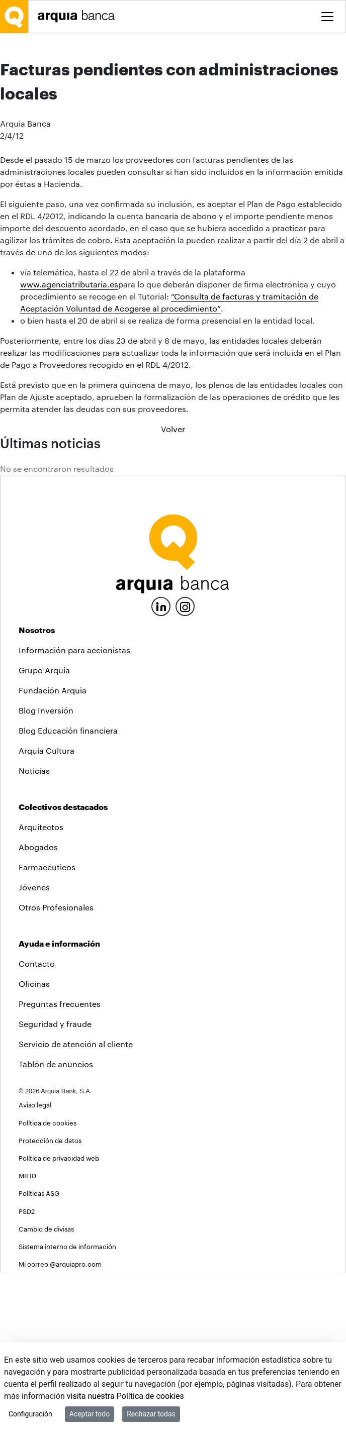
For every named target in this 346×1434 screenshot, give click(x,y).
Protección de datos (50, 1301)
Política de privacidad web (59, 1318)
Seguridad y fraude (55, 1184)
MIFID (27, 1336)
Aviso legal (35, 1265)
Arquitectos (41, 987)
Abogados (38, 1007)
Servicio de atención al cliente (76, 1204)
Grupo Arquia (44, 831)
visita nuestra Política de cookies (125, 1396)
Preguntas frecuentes (60, 1164)
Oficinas (34, 1144)
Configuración (30, 1414)
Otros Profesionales (56, 1068)
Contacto (37, 1124)
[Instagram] (185, 766)
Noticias (34, 931)
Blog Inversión (46, 871)
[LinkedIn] (161, 766)
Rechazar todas (151, 1414)
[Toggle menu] (327, 17)
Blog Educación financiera (68, 891)
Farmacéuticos (47, 1028)
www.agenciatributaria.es (69, 445)
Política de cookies (47, 1283)
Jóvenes (34, 1048)
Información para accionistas (74, 810)
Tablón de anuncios (56, 1225)
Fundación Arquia (52, 851)
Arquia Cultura (46, 911)
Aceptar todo (89, 1414)
